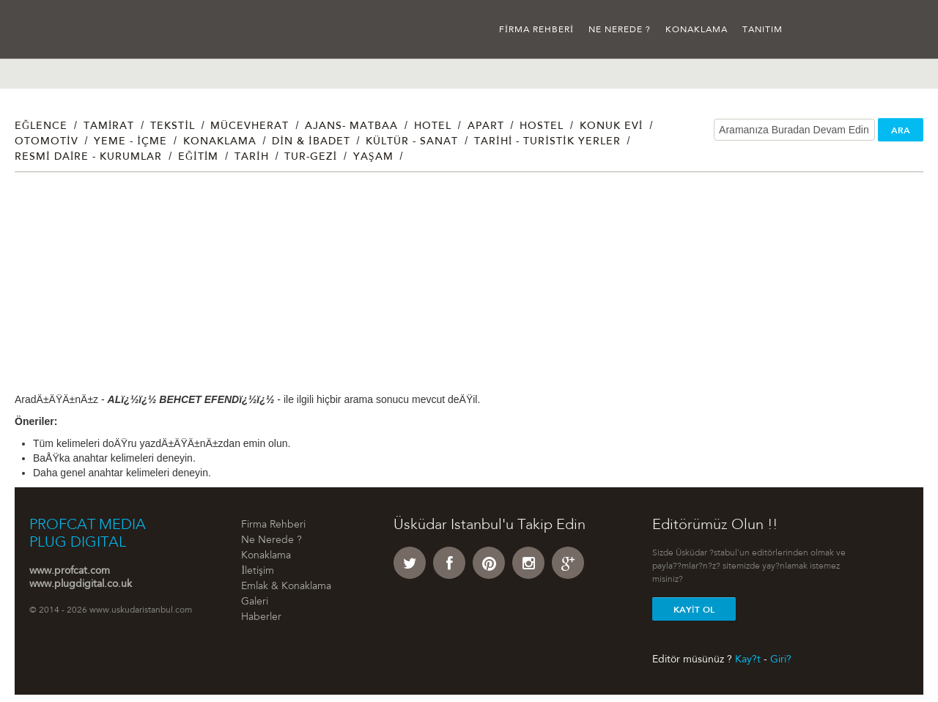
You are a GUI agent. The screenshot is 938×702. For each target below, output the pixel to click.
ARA (900, 130)
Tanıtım (762, 30)
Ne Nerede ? (619, 30)
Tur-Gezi (310, 157)
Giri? (780, 659)
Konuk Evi (611, 127)
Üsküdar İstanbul (71, 29)
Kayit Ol (693, 610)
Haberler (261, 618)
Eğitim (198, 157)
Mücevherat (249, 127)
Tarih (251, 157)
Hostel (542, 127)
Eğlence (41, 127)
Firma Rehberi (536, 30)
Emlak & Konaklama (286, 587)
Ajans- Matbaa (351, 127)
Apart (486, 127)
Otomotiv (46, 142)
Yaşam (373, 157)
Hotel (432, 127)
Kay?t (748, 659)
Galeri (254, 602)
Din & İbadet (311, 142)
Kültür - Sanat (412, 142)
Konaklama (696, 30)
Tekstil (172, 127)
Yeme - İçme (130, 142)
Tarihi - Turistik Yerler (547, 142)
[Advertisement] (454, 289)
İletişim (257, 571)
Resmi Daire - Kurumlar (88, 157)
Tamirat (109, 127)
